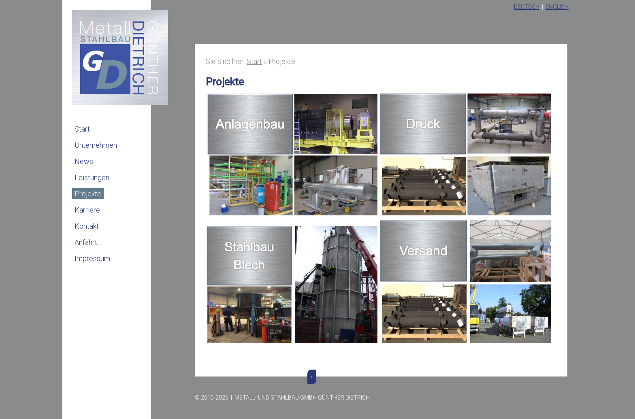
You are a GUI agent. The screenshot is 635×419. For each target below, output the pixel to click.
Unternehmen (96, 145)
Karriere (87, 210)
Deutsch (526, 7)
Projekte (88, 193)
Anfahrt (86, 242)
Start (82, 129)
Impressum (92, 258)
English (557, 7)
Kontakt (87, 226)
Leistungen (92, 177)
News (84, 161)
